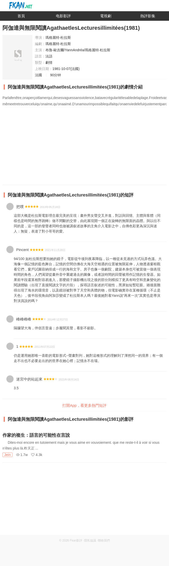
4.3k (36, 455)
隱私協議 (90, 540)
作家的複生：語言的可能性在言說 (36, 435)
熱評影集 (147, 16)
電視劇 (105, 16)
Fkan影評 (76, 540)
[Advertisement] (84, 500)
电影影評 (63, 16)
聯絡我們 (104, 540)
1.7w (22, 455)
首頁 (21, 16)
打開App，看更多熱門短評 (84, 405)
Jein (7, 455)
